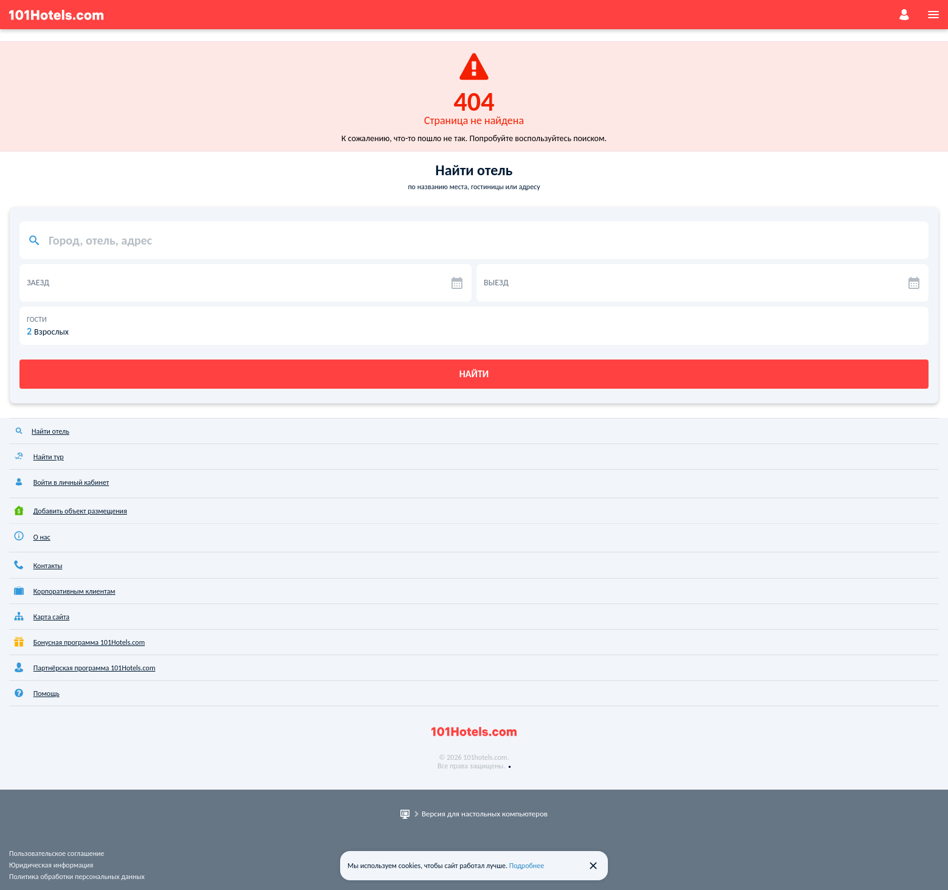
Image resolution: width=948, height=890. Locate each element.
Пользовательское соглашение (56, 853)
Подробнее (527, 865)
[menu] (933, 14)
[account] (904, 14)
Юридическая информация (51, 865)
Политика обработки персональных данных (77, 876)
